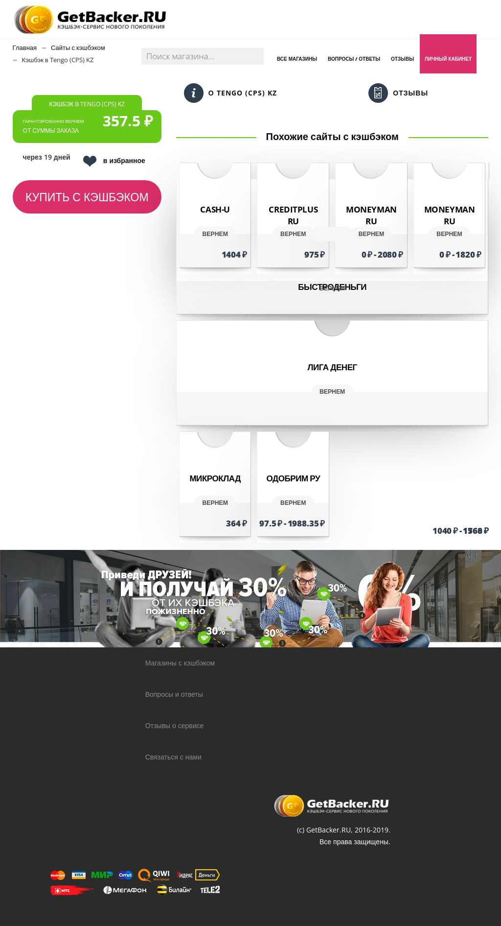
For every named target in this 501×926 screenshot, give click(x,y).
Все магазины (297, 58)
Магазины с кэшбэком (180, 662)
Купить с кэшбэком (87, 197)
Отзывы (402, 58)
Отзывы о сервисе (174, 725)
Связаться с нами (173, 756)
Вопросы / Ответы (354, 58)
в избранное (114, 161)
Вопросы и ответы (174, 694)
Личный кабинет (448, 58)
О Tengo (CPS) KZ (230, 93)
